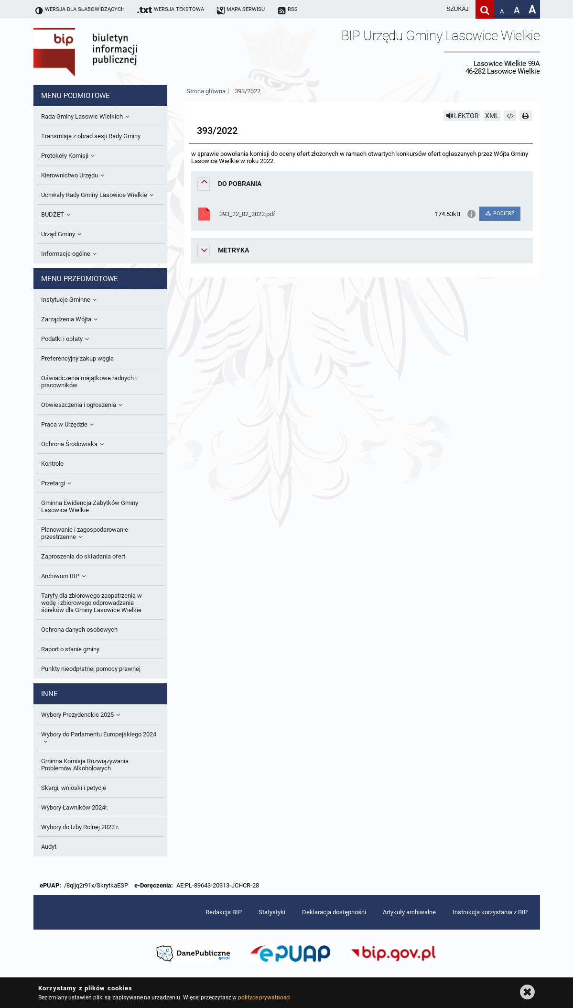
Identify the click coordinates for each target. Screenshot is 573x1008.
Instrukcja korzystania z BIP (490, 912)
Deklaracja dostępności (334, 912)
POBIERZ (500, 213)
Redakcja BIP (223, 912)
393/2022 (247, 91)
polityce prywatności (264, 997)
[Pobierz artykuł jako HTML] (510, 115)
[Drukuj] (525, 115)
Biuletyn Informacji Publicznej (112, 52)
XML (492, 116)
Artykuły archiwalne (409, 912)
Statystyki (272, 912)
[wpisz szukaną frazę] (434, 9)
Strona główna (206, 91)
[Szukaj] (485, 9)
